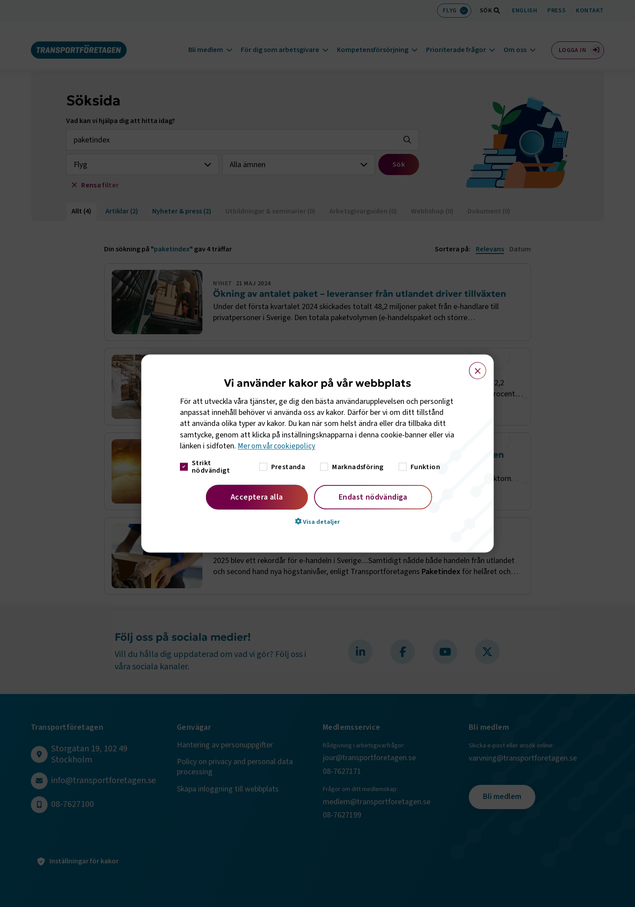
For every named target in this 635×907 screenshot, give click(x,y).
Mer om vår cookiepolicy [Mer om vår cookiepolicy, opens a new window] (278, 446)
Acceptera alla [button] (257, 497)
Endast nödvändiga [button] (373, 497)
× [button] (472, 366)
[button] (317, 521)
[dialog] (317, 453)
